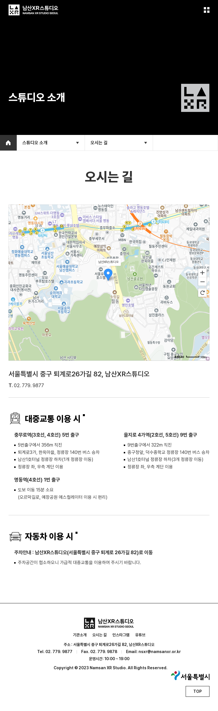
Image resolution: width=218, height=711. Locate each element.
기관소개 (80, 635)
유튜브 (140, 635)
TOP (197, 691)
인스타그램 (120, 635)
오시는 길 (99, 635)
